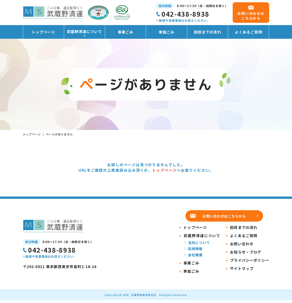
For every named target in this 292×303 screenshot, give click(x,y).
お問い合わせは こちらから (250, 16)
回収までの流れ (207, 32)
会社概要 (195, 257)
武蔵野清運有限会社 (143, 298)
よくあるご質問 (248, 32)
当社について (199, 245)
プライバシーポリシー (249, 263)
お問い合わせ (241, 247)
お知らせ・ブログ (245, 255)
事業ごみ (125, 32)
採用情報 (195, 251)
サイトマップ (241, 271)
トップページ (43, 32)
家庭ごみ (167, 32)
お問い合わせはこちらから (224, 216)
